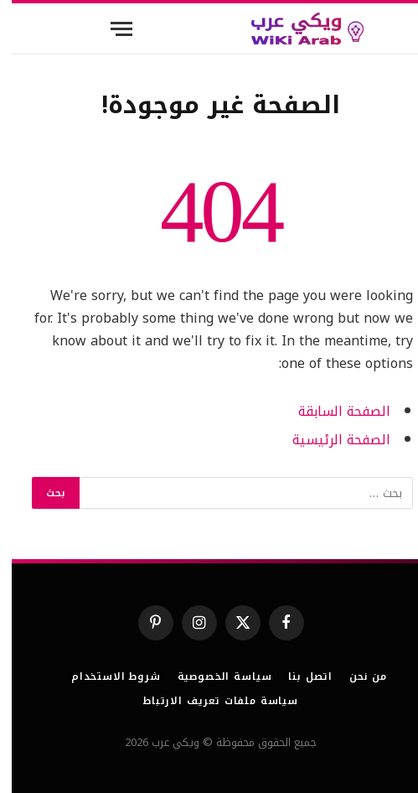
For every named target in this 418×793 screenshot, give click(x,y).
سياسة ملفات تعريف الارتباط (209, 701)
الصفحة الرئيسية (330, 440)
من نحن (356, 676)
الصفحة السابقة (332, 411)
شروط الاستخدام (104, 676)
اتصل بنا (298, 676)
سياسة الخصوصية (213, 676)
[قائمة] (110, 29)
